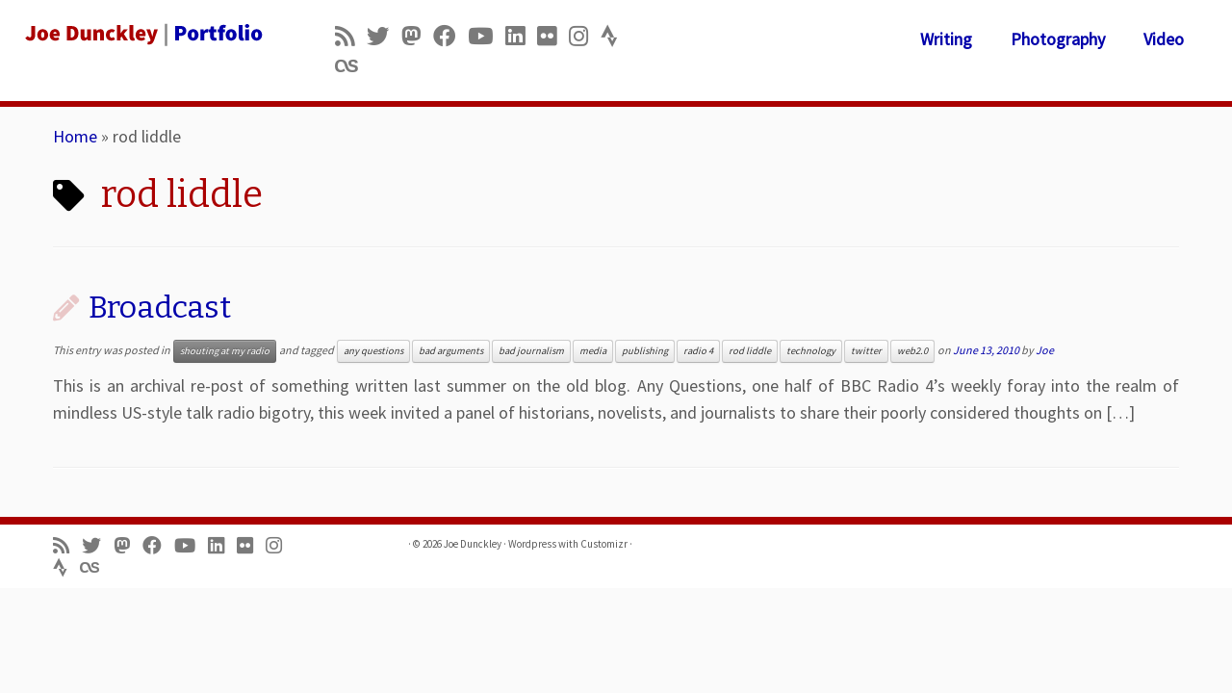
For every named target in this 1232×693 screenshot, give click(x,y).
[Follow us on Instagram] (585, 36)
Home (75, 136)
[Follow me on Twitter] (384, 36)
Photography (1058, 39)
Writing (946, 39)
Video (1163, 39)
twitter (866, 351)
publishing (645, 351)
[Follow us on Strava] (615, 36)
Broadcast (160, 307)
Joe (1045, 350)
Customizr (604, 544)
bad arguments (451, 351)
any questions (373, 351)
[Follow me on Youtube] (486, 36)
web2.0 (912, 351)
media (592, 351)
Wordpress (532, 544)
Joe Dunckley (472, 544)
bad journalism (531, 351)
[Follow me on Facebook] (450, 36)
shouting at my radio (225, 351)
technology (810, 351)
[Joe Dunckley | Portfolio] (142, 34)
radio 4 (698, 351)
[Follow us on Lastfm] (352, 66)
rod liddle (750, 351)
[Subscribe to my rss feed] (351, 36)
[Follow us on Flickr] (553, 36)
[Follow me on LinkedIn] (521, 36)
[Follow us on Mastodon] (417, 36)
